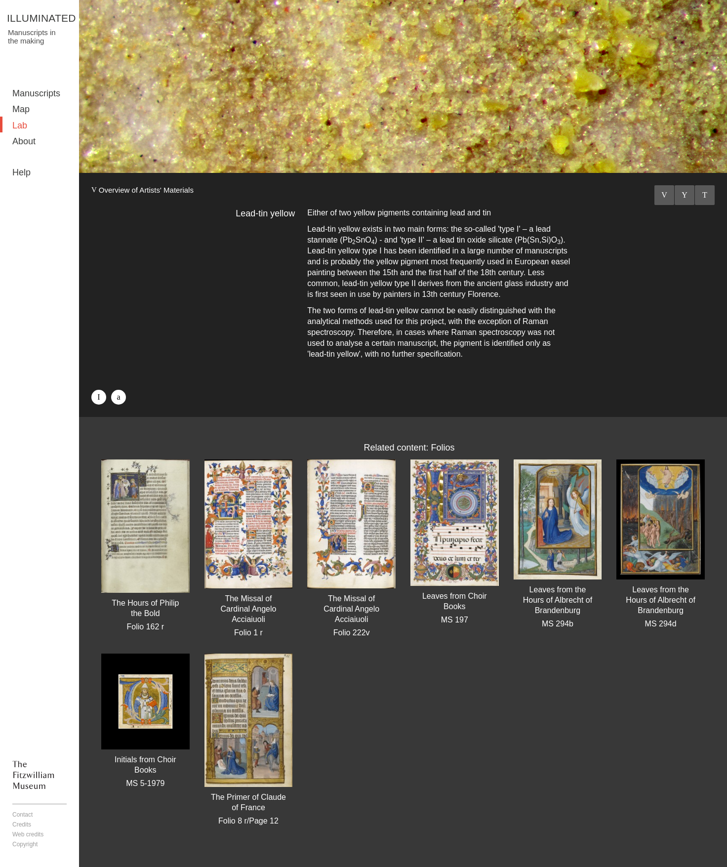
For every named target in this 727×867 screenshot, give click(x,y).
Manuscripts (36, 93)
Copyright (25, 844)
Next (705, 195)
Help (21, 172)
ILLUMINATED (41, 18)
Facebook (98, 397)
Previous (664, 195)
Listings (684, 195)
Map (21, 109)
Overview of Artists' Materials (146, 190)
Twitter (118, 397)
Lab (19, 125)
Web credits (27, 834)
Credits (21, 824)
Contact (22, 814)
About (24, 141)
